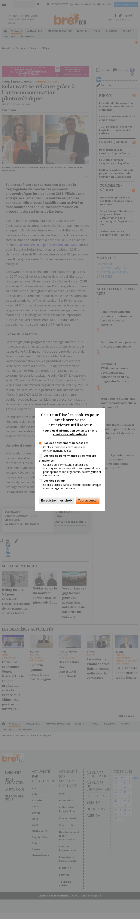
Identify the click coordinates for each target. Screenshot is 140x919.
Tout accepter (88, 500)
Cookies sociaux (54, 480)
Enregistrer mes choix (56, 500)
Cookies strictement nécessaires (66, 443)
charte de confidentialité (70, 434)
